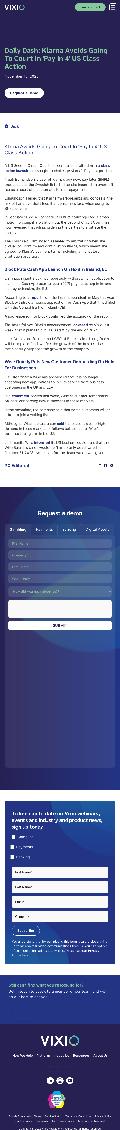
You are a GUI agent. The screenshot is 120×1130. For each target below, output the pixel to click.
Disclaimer (42, 1121)
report (36, 297)
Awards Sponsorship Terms (25, 1116)
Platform (43, 1055)
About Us (100, 1055)
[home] (15, 7)
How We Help (23, 1055)
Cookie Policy (23, 1121)
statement (20, 396)
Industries (61, 1055)
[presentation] (43, 609)
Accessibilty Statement (91, 1121)
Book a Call (90, 7)
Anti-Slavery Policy (63, 1121)
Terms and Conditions (78, 1116)
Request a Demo (24, 92)
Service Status (53, 1116)
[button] (112, 7)
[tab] (18, 529)
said (60, 423)
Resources (81, 1055)
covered (80, 325)
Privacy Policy (103, 1116)
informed (42, 442)
